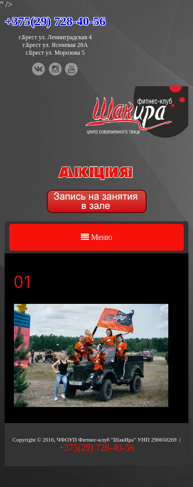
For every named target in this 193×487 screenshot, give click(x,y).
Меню (97, 237)
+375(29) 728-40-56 (55, 21)
